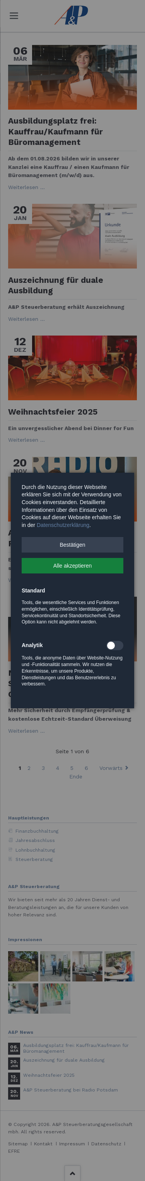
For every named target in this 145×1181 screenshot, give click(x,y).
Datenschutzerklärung (63, 525)
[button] (72, 545)
